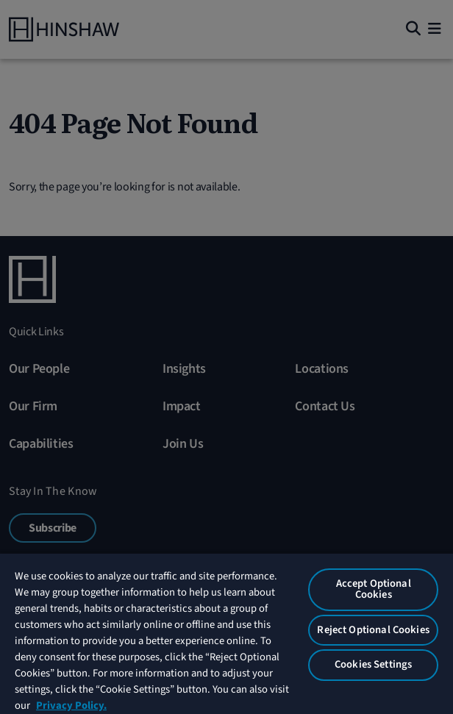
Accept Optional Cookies (373, 589)
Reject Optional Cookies (373, 630)
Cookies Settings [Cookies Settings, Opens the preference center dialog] (373, 664)
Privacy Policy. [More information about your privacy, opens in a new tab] (71, 705)
